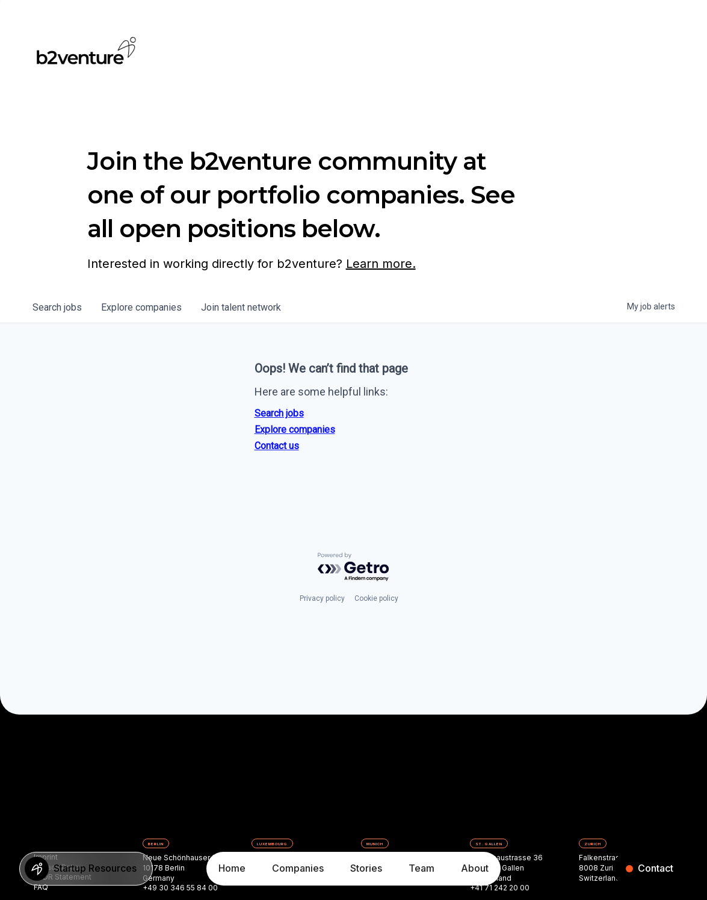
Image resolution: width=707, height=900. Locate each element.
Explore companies (295, 429)
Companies (298, 868)
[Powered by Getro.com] (354, 567)
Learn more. (381, 263)
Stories (366, 868)
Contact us (277, 446)
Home (231, 868)
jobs (57, 307)
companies (141, 307)
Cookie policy (376, 598)
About (475, 868)
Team (421, 868)
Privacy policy (322, 598)
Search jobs (279, 413)
